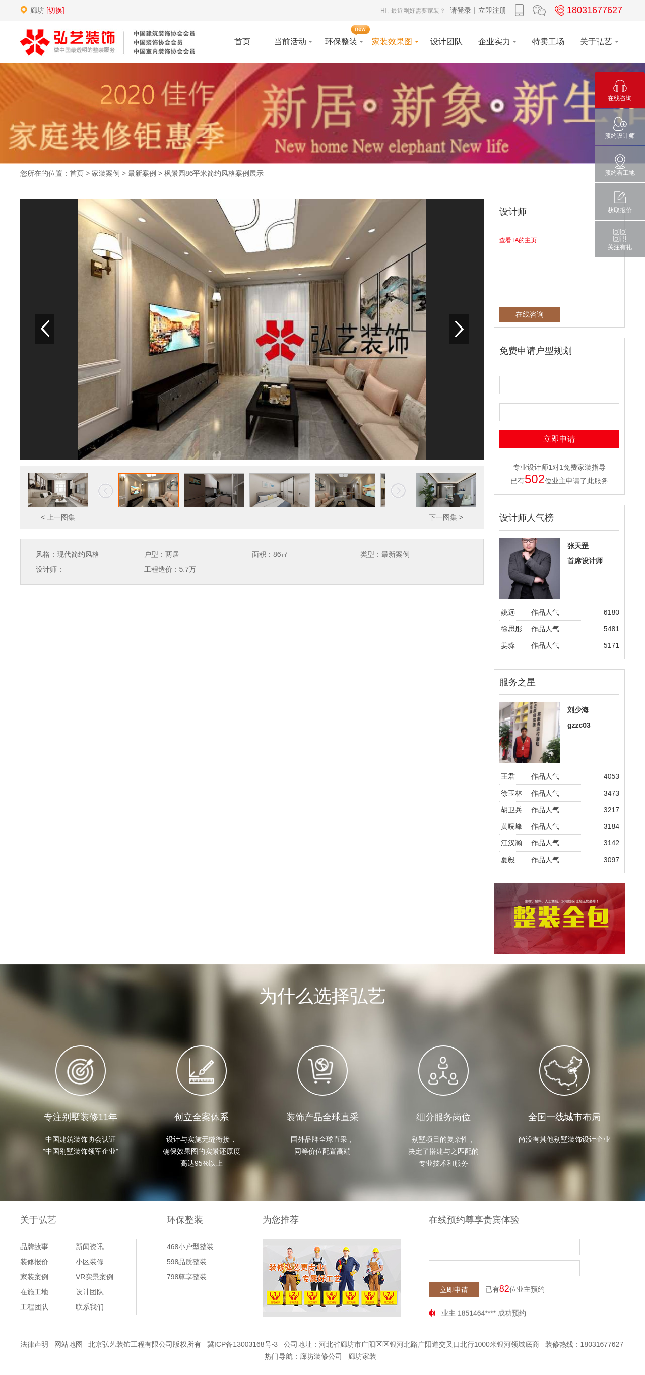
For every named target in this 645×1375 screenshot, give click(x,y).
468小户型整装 (190, 1246)
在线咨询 (529, 314)
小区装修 (90, 1262)
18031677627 (587, 10)
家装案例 (106, 173)
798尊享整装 (187, 1277)
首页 (77, 173)
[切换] (55, 10)
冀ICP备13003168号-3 (242, 1344)
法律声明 (34, 1344)
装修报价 (34, 1262)
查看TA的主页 (518, 240)
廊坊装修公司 (321, 1356)
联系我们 (90, 1307)
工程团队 (34, 1307)
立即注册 (492, 10)
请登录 (460, 10)
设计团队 (90, 1292)
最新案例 (142, 173)
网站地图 (68, 1344)
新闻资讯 (90, 1246)
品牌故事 (34, 1246)
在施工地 (34, 1292)
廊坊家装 (362, 1356)
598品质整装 (187, 1262)
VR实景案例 (94, 1277)
